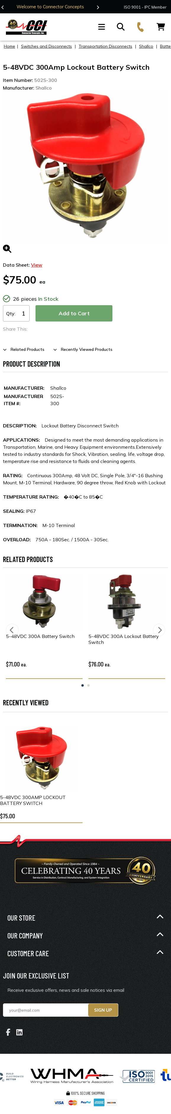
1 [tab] (82, 685)
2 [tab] (88, 685)
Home (9, 46)
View (36, 265)
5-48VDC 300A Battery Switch (40, 636)
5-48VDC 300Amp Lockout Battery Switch (33, 800)
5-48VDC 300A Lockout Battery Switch (123, 639)
